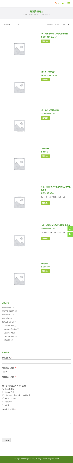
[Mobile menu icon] (69, 3)
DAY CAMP (45, 149)
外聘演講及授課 (9, 333)
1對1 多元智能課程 (48, 72)
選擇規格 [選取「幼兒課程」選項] (45, 271)
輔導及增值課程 (7, 322)
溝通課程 (7, 340)
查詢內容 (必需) (9, 409)
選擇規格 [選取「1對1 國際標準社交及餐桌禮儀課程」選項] (45, 41)
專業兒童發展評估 (8, 311)
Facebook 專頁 (11, 398)
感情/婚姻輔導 (9, 336)
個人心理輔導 (6, 307)
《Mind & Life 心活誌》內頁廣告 (17, 395)
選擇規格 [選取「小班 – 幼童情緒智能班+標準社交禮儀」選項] (45, 238)
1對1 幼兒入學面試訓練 (50, 110)
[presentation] (19, 434)
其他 (7, 405)
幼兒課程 (44, 264)
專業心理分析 (6, 315)
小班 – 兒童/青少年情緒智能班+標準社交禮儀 (56, 188)
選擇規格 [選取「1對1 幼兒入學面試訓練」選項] (45, 118)
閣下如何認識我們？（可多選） (14, 386)
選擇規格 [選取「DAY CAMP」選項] (45, 156)
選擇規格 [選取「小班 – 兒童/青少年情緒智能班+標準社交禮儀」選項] (45, 203)
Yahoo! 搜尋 (9, 392)
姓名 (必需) (7, 358)
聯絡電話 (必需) (9, 368)
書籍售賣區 (6, 318)
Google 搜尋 (10, 389)
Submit (6, 440)
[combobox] (4, 372)
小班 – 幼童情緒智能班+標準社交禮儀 (55, 225)
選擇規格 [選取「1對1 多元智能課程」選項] (45, 79)
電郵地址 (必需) (9, 377)
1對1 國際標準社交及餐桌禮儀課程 (54, 34)
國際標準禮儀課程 (10, 329)
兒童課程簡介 (9, 325)
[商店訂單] (11, 24)
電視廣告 (8, 402)
